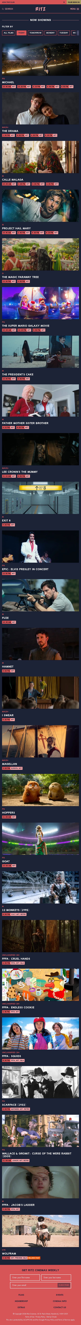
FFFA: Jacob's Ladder (18, 1205)
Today (21, 33)
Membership (21, 1301)
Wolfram (9, 1253)
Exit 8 (6, 520)
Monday (50, 33)
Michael (8, 82)
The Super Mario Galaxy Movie (25, 326)
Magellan (9, 764)
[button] (78, 32)
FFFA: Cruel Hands (16, 959)
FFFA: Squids (11, 1056)
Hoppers (8, 812)
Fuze (5, 618)
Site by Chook (51, 1316)
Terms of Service (64, 1319)
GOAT (6, 861)
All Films (8, 33)
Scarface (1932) (14, 1105)
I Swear (8, 715)
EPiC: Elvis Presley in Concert (25, 569)
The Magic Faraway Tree (20, 277)
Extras (21, 1307)
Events (59, 1294)
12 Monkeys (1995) (15, 910)
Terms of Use (29, 1316)
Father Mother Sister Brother (25, 423)
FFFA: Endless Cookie (18, 1007)
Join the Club (8, 2)
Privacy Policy (40, 1316)
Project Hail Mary (16, 228)
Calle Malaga (12, 179)
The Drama (10, 131)
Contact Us (59, 1307)
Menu (74, 9)
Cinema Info (60, 1301)
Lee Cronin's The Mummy (20, 472)
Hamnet (7, 666)
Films (21, 1294)
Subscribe (64, 1285)
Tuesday (64, 33)
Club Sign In (74, 2)
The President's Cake (17, 374)
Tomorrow (35, 33)
